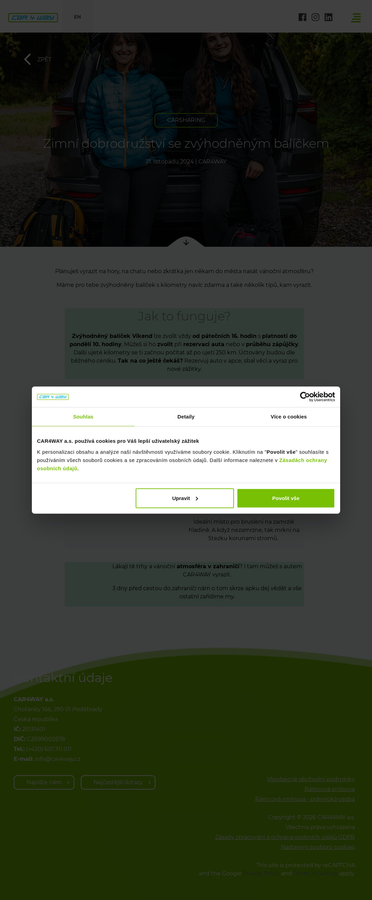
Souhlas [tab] (83, 416)
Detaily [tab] (186, 416)
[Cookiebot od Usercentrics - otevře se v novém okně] (305, 397)
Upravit (185, 498)
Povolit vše (285, 498)
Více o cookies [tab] (289, 416)
